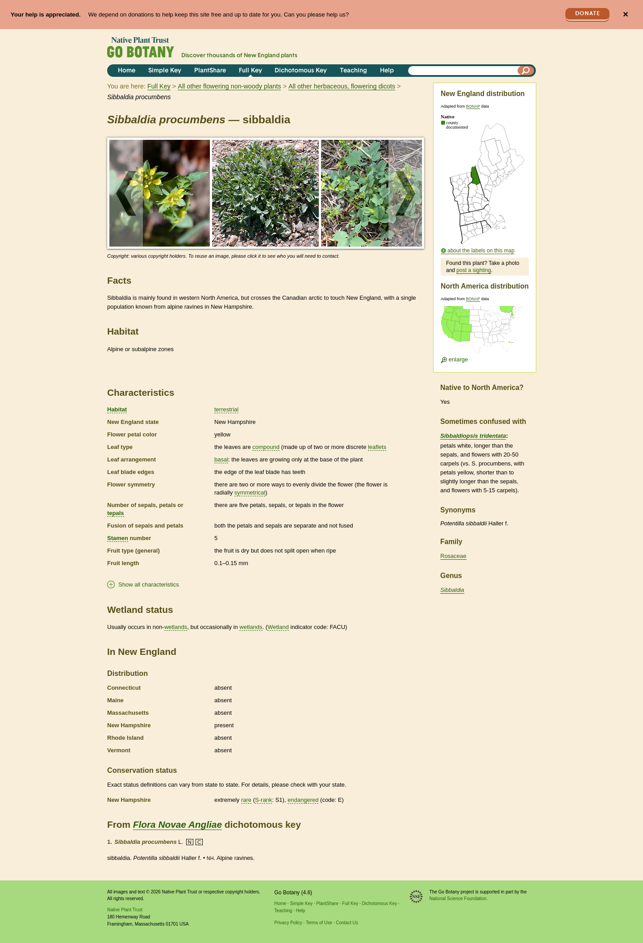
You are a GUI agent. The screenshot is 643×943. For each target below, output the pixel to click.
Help (387, 70)
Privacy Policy (288, 922)
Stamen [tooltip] (117, 538)
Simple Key (164, 70)
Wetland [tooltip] (277, 627)
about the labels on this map (480, 250)
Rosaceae (453, 556)
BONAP (473, 106)
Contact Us (347, 922)
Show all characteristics (148, 584)
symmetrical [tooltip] (249, 492)
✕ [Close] (625, 14)
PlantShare (210, 70)
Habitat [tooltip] (117, 409)
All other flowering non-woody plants (229, 86)
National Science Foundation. (459, 898)
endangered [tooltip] (303, 799)
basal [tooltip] (221, 459)
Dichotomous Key (301, 70)
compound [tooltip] (266, 447)
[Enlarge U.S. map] (484, 332)
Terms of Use (319, 922)
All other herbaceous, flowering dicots (341, 86)
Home (126, 70)
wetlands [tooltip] (175, 627)
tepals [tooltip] (115, 513)
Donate (587, 14)
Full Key (250, 70)
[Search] (526, 70)
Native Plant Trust (124, 909)
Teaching (353, 70)
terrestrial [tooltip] (226, 409)
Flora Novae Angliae (177, 824)
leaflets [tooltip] (377, 447)
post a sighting (473, 270)
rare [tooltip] (246, 799)
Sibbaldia (452, 590)
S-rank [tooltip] (263, 799)
